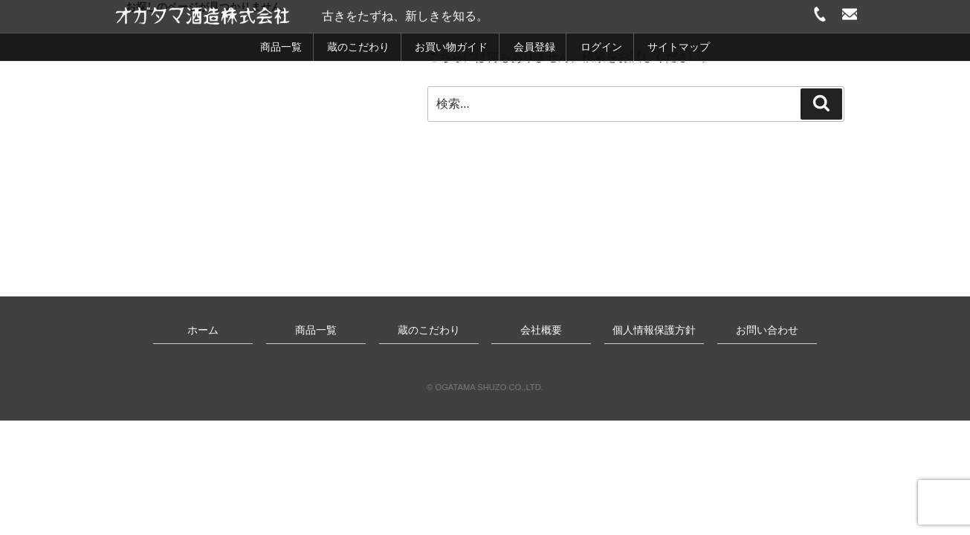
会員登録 (534, 47)
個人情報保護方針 (654, 330)
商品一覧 (281, 47)
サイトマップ (678, 47)
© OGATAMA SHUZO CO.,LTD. (485, 387)
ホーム (203, 330)
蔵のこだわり (358, 47)
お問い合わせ (767, 330)
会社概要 (541, 330)
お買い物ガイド (451, 47)
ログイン (601, 47)
